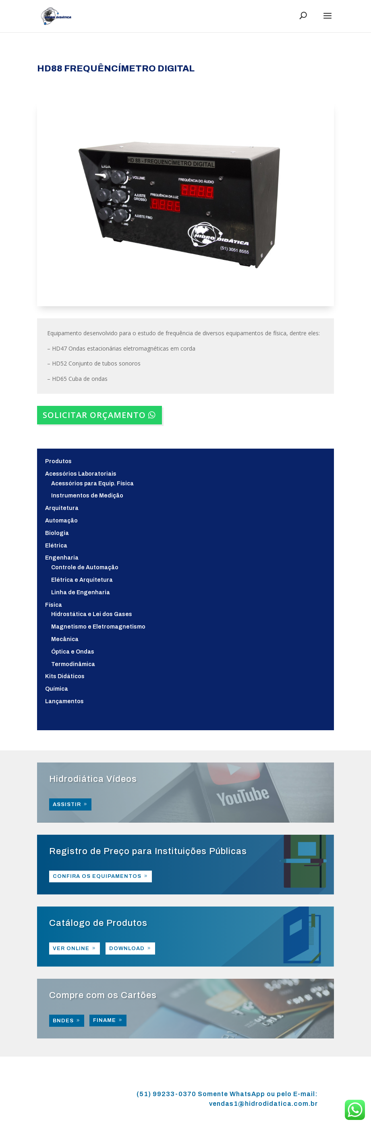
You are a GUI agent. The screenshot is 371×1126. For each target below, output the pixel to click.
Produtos (58, 461)
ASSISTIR (67, 804)
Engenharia (62, 558)
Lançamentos (64, 701)
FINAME (104, 1020)
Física (53, 605)
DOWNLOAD (127, 948)
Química (56, 689)
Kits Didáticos (65, 676)
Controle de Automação (84, 567)
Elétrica (56, 546)
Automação (61, 521)
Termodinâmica (73, 664)
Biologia (57, 533)
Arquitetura (62, 508)
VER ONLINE (71, 948)
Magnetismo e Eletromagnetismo (98, 627)
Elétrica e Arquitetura (82, 580)
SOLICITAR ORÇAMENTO (94, 414)
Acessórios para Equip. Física (92, 483)
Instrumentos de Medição (87, 496)
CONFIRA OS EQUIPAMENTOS (97, 876)
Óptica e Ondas (72, 652)
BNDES (63, 1021)
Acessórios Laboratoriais (80, 474)
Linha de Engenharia (80, 592)
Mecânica (65, 639)
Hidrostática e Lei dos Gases (91, 614)
